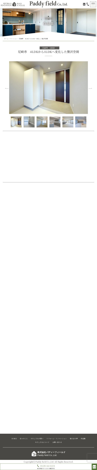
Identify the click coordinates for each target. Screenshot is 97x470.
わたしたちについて (42, 442)
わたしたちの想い (37, 438)
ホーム (6, 39)
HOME (14, 438)
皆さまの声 (74, 438)
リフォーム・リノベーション (56, 438)
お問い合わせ (57, 442)
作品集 (83, 438)
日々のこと (24, 438)
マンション (13, 39)
